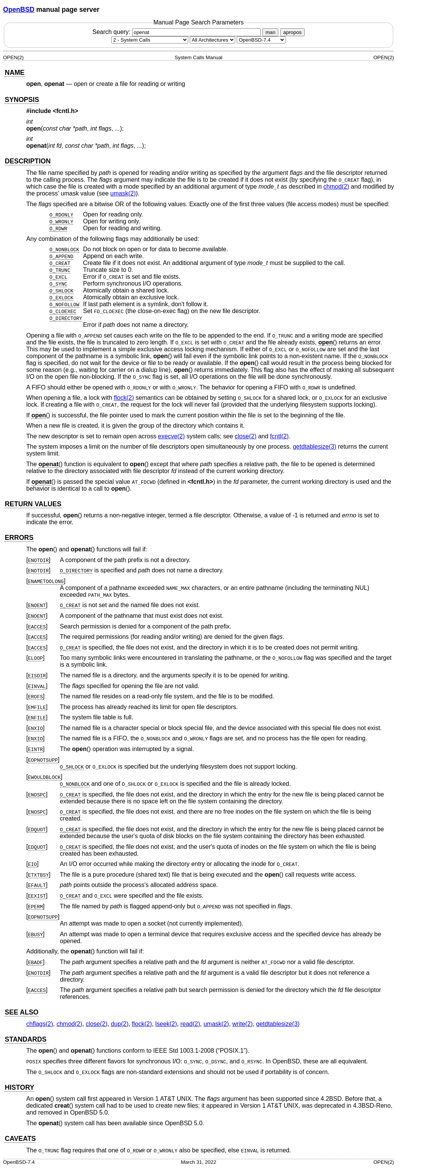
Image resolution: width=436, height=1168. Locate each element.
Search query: (177, 32)
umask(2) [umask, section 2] (123, 193)
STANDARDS (25, 1039)
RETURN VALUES (33, 504)
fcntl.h (66, 111)
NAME (14, 72)
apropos (292, 32)
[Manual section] (149, 40)
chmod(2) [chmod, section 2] (336, 186)
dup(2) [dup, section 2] (119, 1024)
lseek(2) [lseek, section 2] (166, 1024)
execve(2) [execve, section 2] (171, 436)
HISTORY (19, 1087)
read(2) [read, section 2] (190, 1024)
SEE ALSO (21, 1012)
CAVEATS (20, 1138)
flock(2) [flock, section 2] (124, 397)
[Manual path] (261, 40)
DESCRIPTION (27, 161)
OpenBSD (18, 9)
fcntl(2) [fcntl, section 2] (279, 436)
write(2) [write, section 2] (243, 1024)
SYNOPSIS (22, 99)
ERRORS (19, 537)
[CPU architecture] (212, 40)
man (270, 32)
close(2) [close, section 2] (246, 436)
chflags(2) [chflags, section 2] (39, 1024)
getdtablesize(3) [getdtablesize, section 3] (314, 446)
